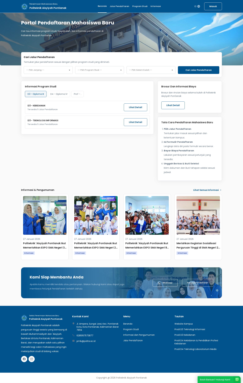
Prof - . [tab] (77, 94)
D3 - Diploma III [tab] (36, 94)
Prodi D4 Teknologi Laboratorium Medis (195, 349)
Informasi (155, 6)
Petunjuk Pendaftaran (197, 283)
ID (197, 6)
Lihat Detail (135, 107)
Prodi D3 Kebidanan (185, 335)
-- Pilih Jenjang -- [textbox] (35, 70)
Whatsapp (165, 283)
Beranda (102, 6)
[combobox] (48, 70)
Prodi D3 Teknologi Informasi (190, 329)
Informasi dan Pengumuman (139, 335)
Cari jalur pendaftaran (199, 70)
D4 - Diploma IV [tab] (58, 94)
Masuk (213, 6)
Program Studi (140, 6)
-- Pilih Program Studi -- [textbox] (90, 70)
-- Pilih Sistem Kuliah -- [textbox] (140, 70)
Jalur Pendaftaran (119, 6)
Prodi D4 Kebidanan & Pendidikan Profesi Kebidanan (196, 342)
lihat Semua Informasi (207, 190)
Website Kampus (184, 324)
